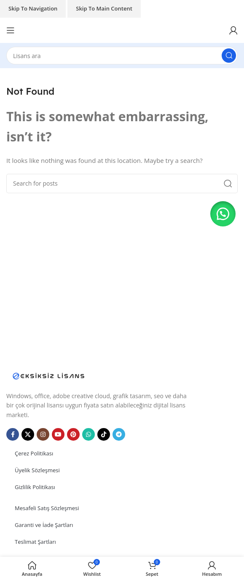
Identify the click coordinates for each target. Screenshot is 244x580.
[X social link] (27, 434)
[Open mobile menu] (10, 30)
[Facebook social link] (12, 434)
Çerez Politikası (34, 453)
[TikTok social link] (103, 434)
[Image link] (48, 375)
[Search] (122, 55)
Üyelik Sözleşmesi (37, 470)
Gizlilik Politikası (35, 487)
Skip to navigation (32, 8)
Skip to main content (104, 8)
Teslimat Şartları (35, 541)
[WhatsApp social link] (88, 434)
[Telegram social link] (119, 434)
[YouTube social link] (58, 434)
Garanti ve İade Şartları (44, 525)
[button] (223, 213)
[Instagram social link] (43, 434)
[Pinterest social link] (73, 434)
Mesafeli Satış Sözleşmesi (47, 508)
